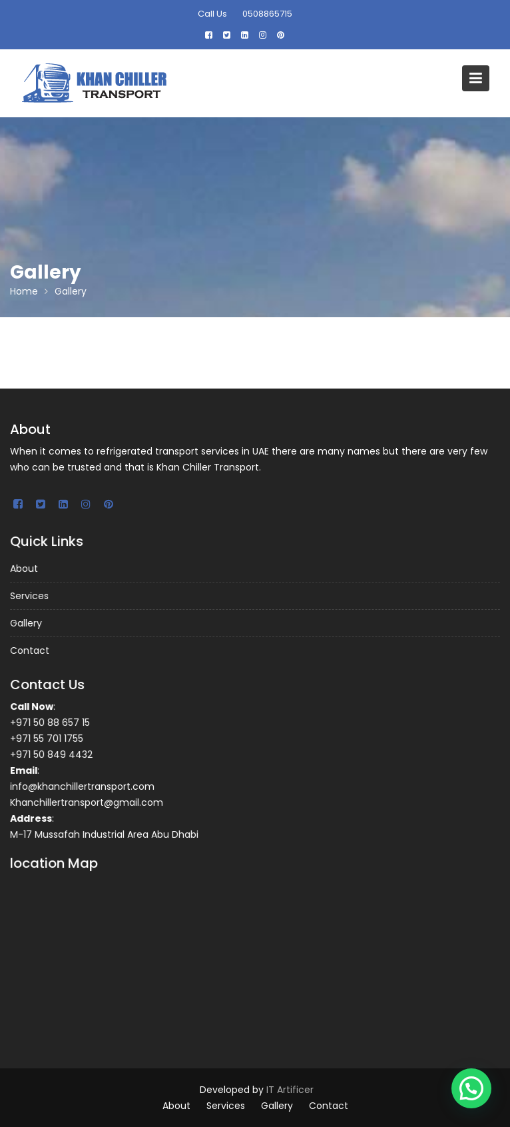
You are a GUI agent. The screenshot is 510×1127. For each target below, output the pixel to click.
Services (32, 595)
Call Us (212, 13)
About (27, 569)
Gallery (28, 623)
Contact (32, 649)
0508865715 (267, 13)
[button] (471, 1088)
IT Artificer (290, 1089)
